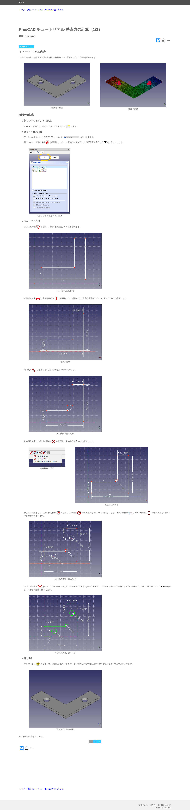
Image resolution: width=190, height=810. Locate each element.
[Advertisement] (95, 18)
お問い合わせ (165, 805)
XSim (21, 2)
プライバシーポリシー (148, 805)
